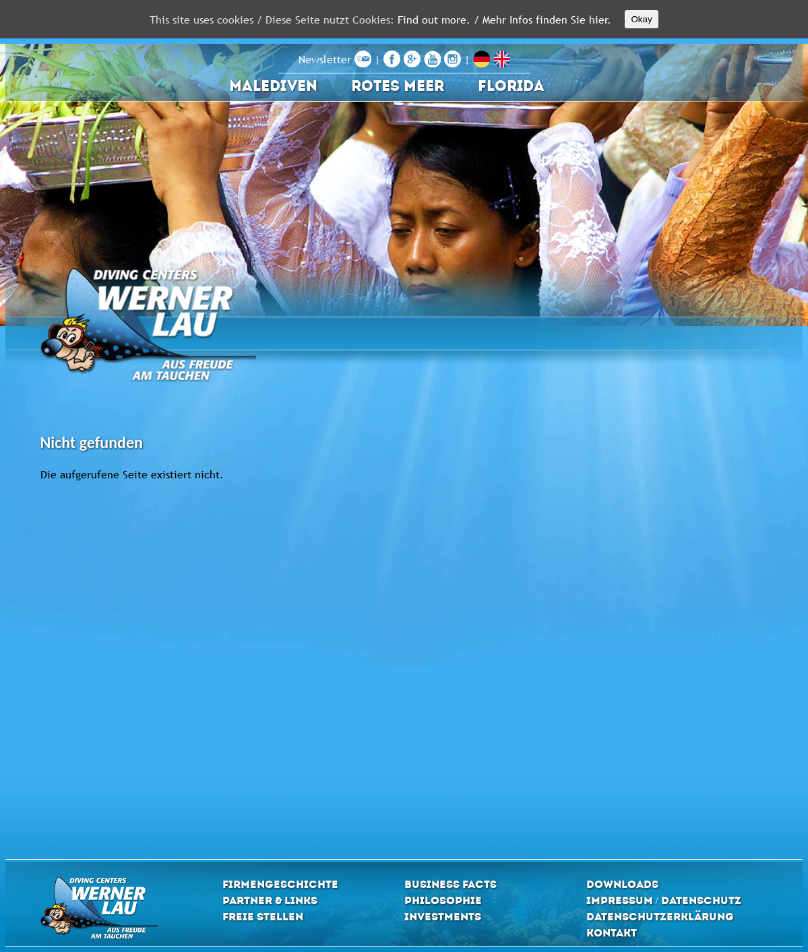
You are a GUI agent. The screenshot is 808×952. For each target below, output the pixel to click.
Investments (442, 916)
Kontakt (611, 932)
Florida (511, 86)
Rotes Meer (397, 86)
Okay (641, 19)
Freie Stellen (262, 916)
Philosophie (443, 900)
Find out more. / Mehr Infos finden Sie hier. (504, 19)
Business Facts (450, 884)
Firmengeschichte (280, 884)
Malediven (273, 86)
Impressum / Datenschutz (663, 900)
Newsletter (335, 59)
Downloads (622, 884)
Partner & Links (269, 900)
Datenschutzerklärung (660, 916)
